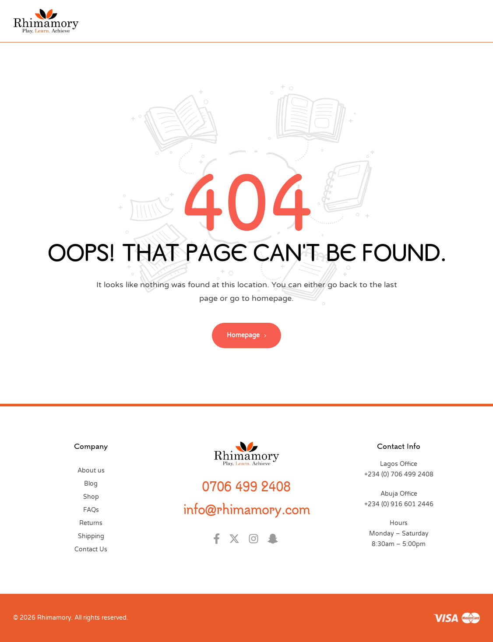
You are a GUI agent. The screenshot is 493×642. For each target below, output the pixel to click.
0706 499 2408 (246, 486)
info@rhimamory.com (246, 509)
